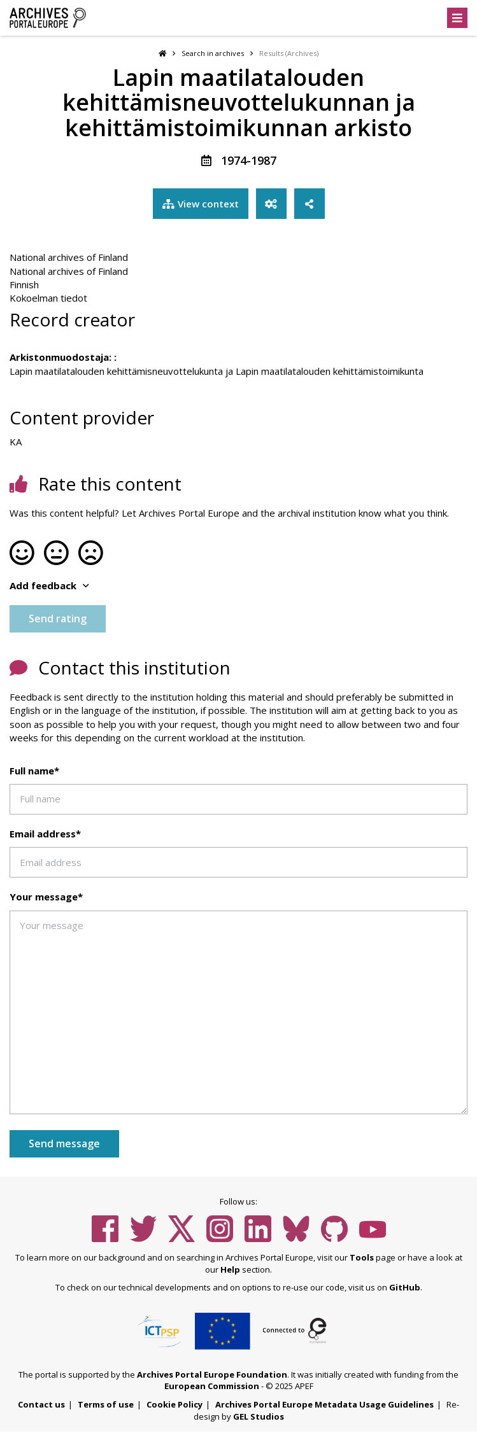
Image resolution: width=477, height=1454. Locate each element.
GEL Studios (258, 1416)
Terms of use (106, 1404)
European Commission (211, 1386)
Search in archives (213, 53)
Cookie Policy (174, 1404)
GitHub (404, 1287)
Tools (362, 1257)
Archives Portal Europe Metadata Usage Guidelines (324, 1404)
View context (200, 203)
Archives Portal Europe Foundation (212, 1374)
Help (230, 1269)
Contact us (41, 1404)
